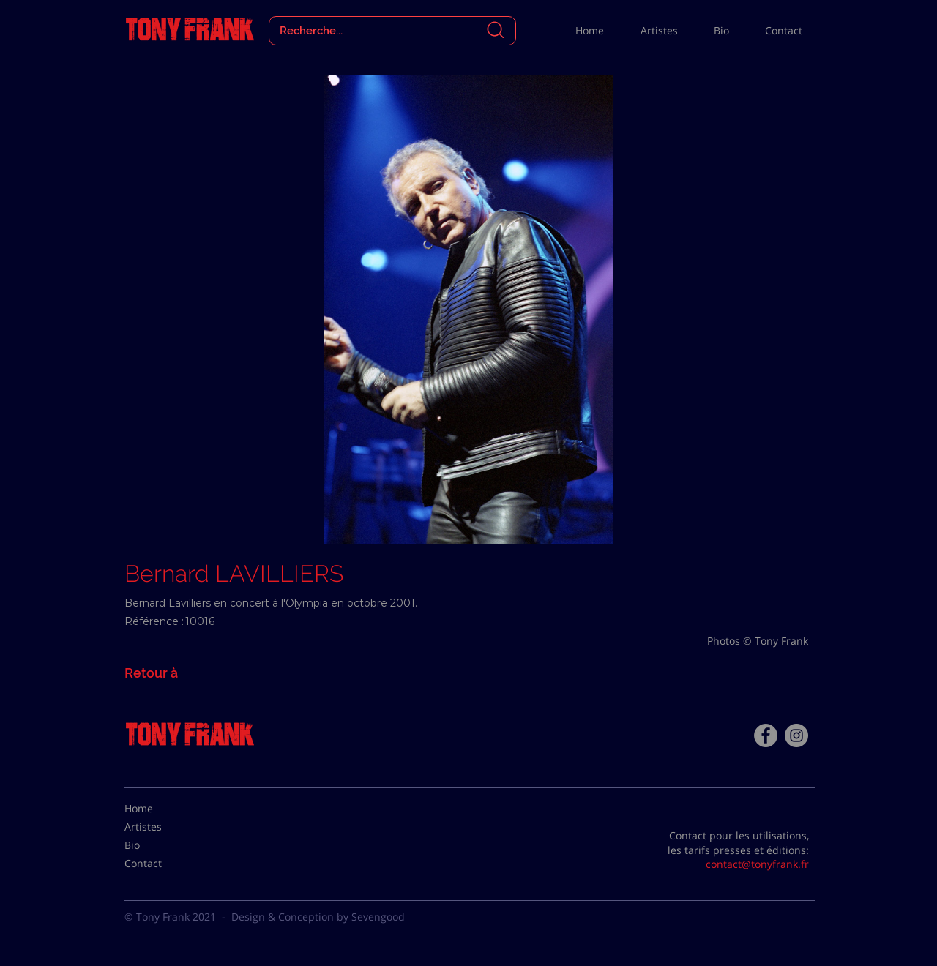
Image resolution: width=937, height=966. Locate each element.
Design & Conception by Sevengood (318, 917)
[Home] (161, 809)
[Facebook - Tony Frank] (765, 735)
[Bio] (161, 845)
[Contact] (161, 863)
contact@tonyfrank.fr (757, 864)
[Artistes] (161, 827)
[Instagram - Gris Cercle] (796, 735)
